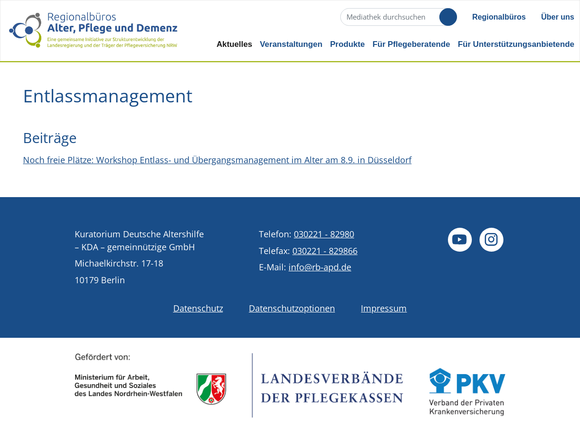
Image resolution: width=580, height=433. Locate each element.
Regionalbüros (499, 17)
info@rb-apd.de (320, 267)
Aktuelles (234, 44)
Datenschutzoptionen (292, 308)
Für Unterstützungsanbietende (516, 44)
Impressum (384, 308)
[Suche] (397, 17)
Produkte (347, 44)
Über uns (557, 17)
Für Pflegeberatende (411, 44)
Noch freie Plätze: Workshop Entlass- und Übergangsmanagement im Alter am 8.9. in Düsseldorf (217, 160)
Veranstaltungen (291, 44)
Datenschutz (198, 308)
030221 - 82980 (324, 234)
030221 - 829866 (324, 250)
